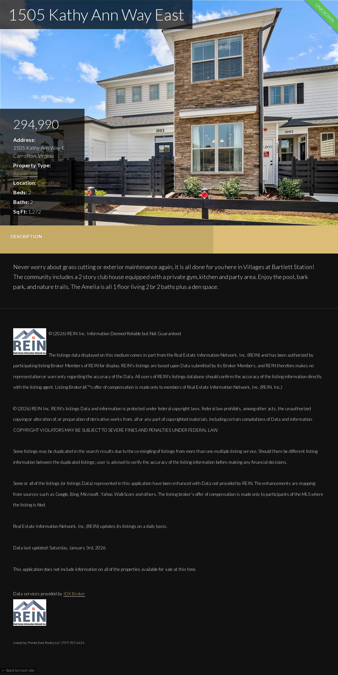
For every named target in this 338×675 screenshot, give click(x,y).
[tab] (28, 239)
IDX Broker (74, 593)
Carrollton (48, 182)
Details (76, 236)
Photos (133, 236)
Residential (25, 173)
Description (26, 236)
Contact (191, 236)
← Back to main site (18, 670)
